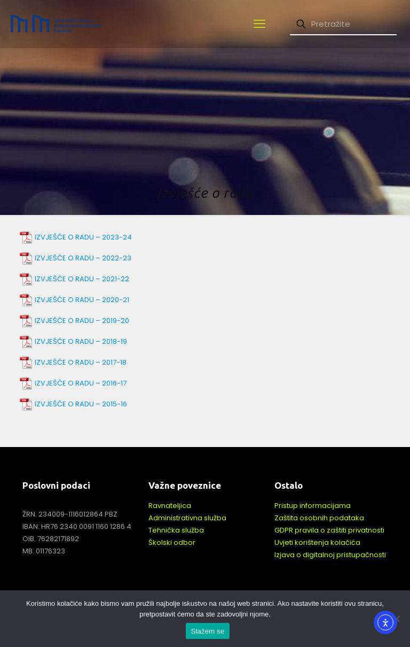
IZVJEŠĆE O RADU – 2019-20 (82, 320)
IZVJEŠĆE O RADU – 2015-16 (81, 404)
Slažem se (208, 631)
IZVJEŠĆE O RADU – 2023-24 (83, 237)
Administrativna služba (187, 518)
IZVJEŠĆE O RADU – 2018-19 (81, 341)
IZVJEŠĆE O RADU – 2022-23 (83, 258)
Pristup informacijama (312, 505)
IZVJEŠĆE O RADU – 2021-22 (82, 279)
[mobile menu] (259, 24)
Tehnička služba (176, 530)
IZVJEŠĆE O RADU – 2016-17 (81, 383)
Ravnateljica (169, 505)
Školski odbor (171, 542)
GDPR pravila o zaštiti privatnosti (329, 530)
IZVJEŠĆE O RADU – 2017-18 (81, 362)
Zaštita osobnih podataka (319, 518)
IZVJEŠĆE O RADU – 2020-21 (82, 300)
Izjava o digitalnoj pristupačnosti (330, 555)
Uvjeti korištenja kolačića (317, 542)
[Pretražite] (343, 24)
